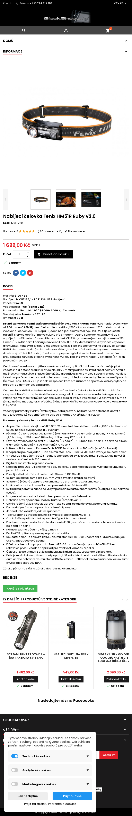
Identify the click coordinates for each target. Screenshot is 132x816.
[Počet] (19, 254)
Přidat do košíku (53, 254)
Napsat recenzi (78, 231)
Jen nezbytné (28, 796)
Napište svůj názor (20, 588)
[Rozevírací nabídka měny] (120, 3)
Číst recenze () (52, 231)
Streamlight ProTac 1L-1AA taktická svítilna (26, 656)
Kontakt (7, 3)
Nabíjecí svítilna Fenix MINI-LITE (71, 656)
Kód (6, 223)
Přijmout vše (72, 796)
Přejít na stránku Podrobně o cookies (50, 804)
